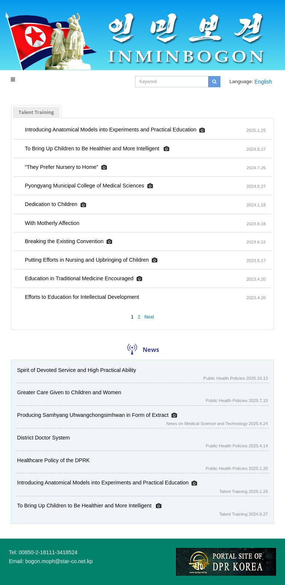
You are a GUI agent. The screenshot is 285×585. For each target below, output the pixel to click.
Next (149, 317)
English (263, 82)
